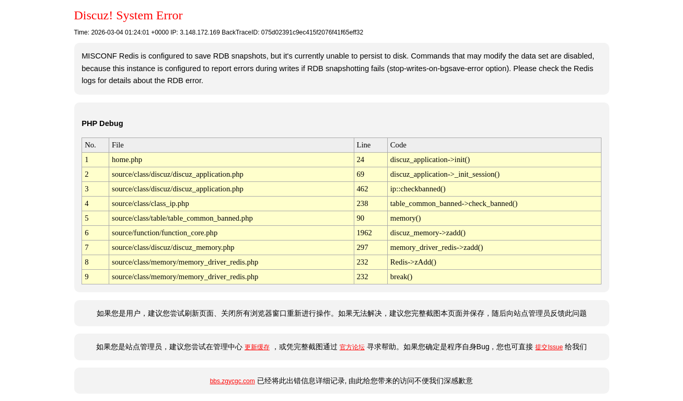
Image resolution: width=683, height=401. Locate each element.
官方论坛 (352, 347)
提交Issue (549, 347)
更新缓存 (257, 347)
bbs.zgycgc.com (232, 381)
